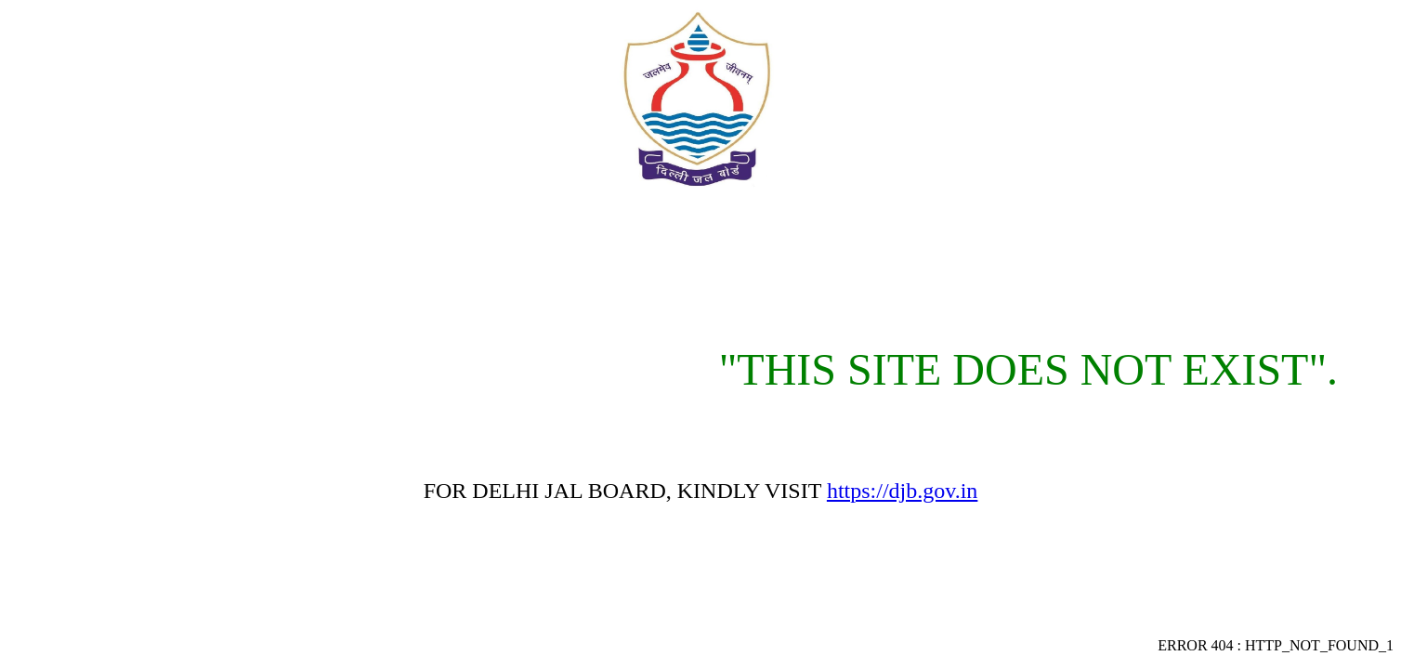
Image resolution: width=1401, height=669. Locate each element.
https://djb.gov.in (902, 491)
